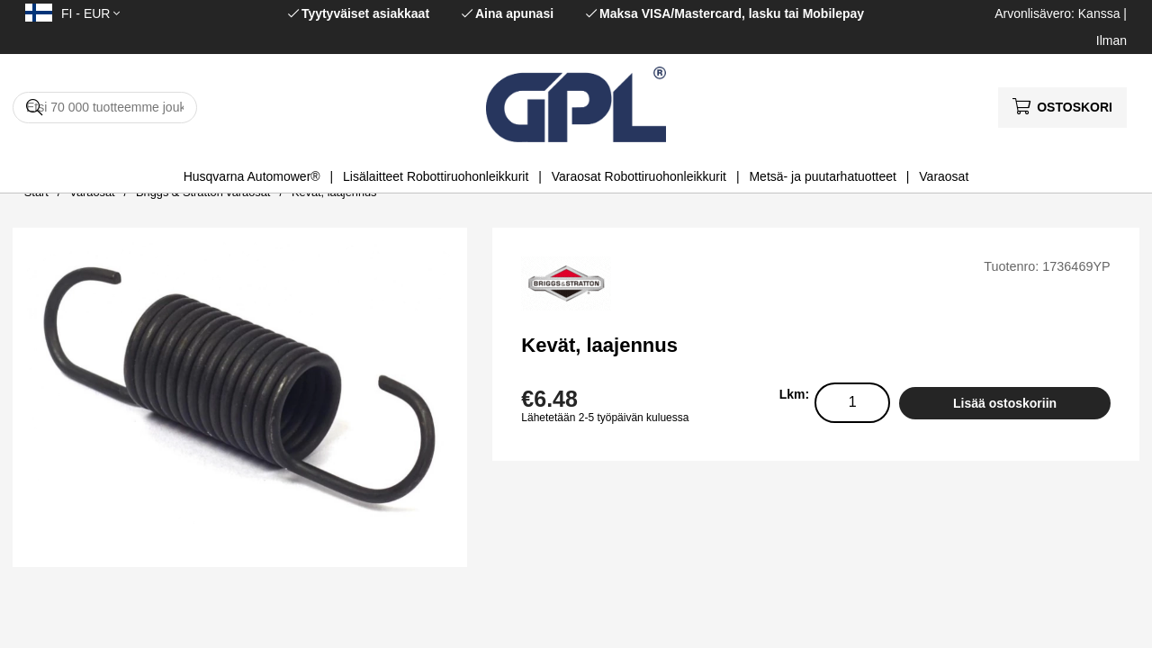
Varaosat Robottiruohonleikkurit (639, 176)
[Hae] (105, 107)
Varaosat (943, 176)
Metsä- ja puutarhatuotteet (822, 176)
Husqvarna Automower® (252, 176)
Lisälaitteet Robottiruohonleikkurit (435, 176)
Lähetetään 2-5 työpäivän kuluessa (604, 417)
